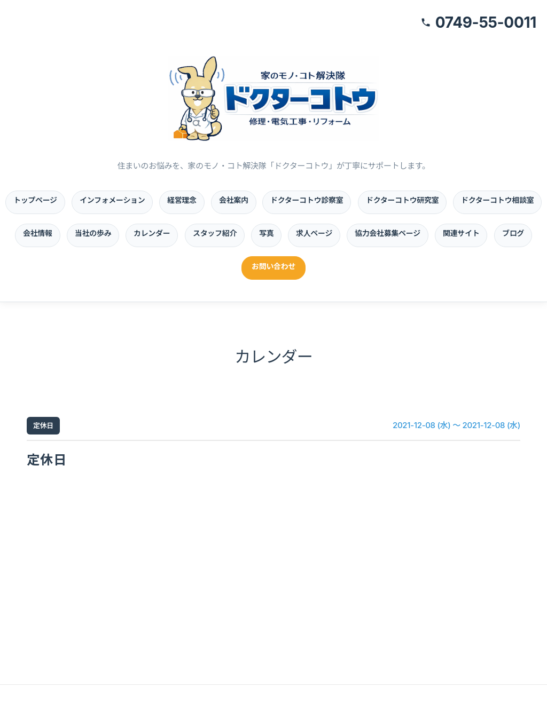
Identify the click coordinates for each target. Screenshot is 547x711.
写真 (266, 233)
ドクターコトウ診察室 (306, 199)
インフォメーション (112, 199)
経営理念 (182, 199)
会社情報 (37, 233)
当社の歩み (93, 233)
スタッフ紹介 (215, 233)
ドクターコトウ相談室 (497, 199)
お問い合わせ (273, 266)
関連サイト (461, 233)
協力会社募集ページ (387, 233)
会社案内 (233, 199)
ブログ (513, 233)
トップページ (35, 199)
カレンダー (152, 233)
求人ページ (314, 233)
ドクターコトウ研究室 (402, 199)
